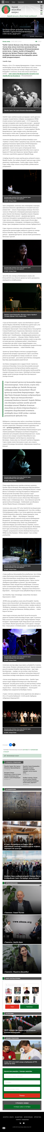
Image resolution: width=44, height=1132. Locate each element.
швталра (25, 749)
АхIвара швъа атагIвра (22, 1107)
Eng (41, 7)
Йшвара (22, 1095)
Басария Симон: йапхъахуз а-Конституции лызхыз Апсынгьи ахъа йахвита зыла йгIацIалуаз (12, 775)
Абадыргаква (19, 1117)
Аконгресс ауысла (8, 1117)
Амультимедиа (28, 1117)
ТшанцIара (21, 2)
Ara (41, 14)
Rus (41, 5)
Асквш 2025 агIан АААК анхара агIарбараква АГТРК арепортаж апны (20, 1062)
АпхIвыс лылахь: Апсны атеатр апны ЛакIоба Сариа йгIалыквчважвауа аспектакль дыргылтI (31, 780)
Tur (41, 8)
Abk (41, 10)
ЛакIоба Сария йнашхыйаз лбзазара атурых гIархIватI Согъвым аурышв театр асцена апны (31, 769)
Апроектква (37, 1117)
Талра (13, 2)
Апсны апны (6, 41)
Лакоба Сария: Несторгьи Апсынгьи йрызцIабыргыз (12, 767)
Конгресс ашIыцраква (22, 1119)
